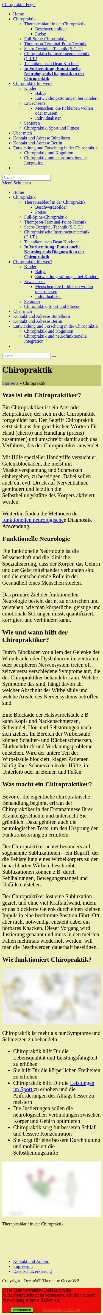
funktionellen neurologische (33, 520)
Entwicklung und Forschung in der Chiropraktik (55, 326)
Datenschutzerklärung (32, 1271)
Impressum (23, 1266)
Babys (40, 271)
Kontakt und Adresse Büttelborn (41, 316)
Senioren (32, 301)
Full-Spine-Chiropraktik (45, 217)
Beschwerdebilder (51, 207)
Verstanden (22, 1310)
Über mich (22, 311)
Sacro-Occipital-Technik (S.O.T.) (53, 227)
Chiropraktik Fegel (18, 4)
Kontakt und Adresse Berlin (37, 321)
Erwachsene (34, 281)
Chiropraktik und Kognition (48, 331)
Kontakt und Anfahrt (31, 1261)
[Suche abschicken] (54, 357)
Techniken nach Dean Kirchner (51, 242)
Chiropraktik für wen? (32, 261)
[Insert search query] (26, 356)
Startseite (10, 383)
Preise (40, 212)
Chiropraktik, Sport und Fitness (52, 306)
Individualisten (48, 296)
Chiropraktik (24, 197)
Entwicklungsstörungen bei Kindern (67, 276)
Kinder (30, 266)
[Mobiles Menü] (16, 183)
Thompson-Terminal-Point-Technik (55, 222)
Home (18, 192)
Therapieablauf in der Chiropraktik (54, 202)
